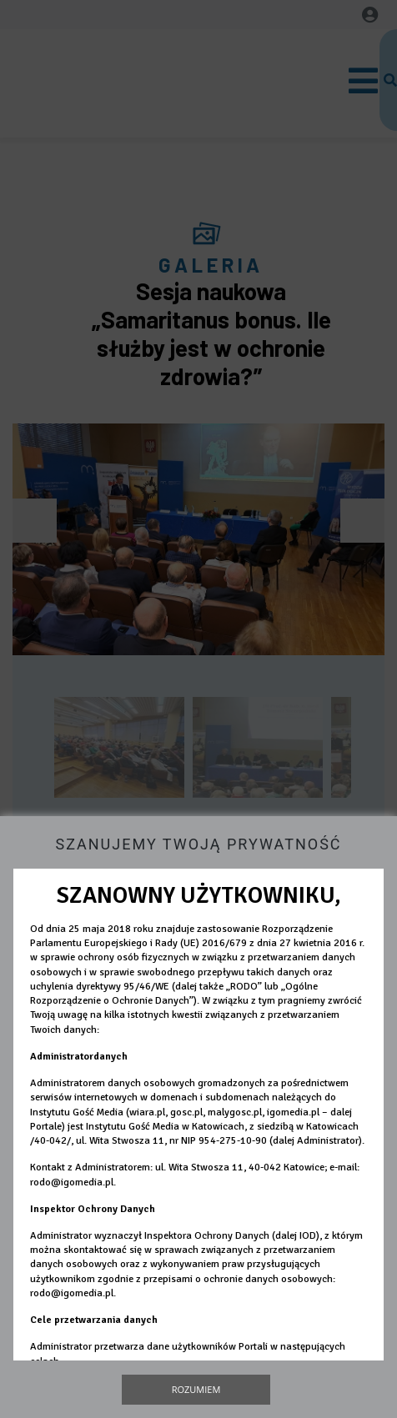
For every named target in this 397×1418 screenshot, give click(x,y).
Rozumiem (196, 1389)
